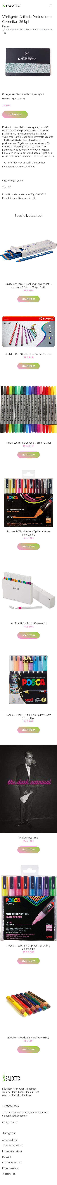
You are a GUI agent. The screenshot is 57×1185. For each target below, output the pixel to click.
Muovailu (7, 1156)
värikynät (39, 94)
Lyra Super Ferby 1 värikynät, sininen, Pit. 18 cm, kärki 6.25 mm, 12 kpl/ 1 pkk (28, 285)
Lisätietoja (15, 114)
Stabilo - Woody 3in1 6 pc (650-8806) (28, 1037)
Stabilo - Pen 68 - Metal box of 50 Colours (28, 354)
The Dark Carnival (28, 837)
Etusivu (6, 26)
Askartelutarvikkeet (12, 1145)
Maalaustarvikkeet (12, 1151)
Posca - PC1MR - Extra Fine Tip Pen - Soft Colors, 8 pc (28, 716)
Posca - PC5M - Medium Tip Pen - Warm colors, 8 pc (28, 533)
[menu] (51, 5)
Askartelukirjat (10, 1139)
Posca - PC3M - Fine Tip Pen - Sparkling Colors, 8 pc (28, 947)
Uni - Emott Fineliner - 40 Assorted (28, 623)
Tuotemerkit (8, 1173)
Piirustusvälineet (24, 94)
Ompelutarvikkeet (11, 1162)
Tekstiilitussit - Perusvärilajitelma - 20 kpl (28, 442)
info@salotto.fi (10, 1122)
